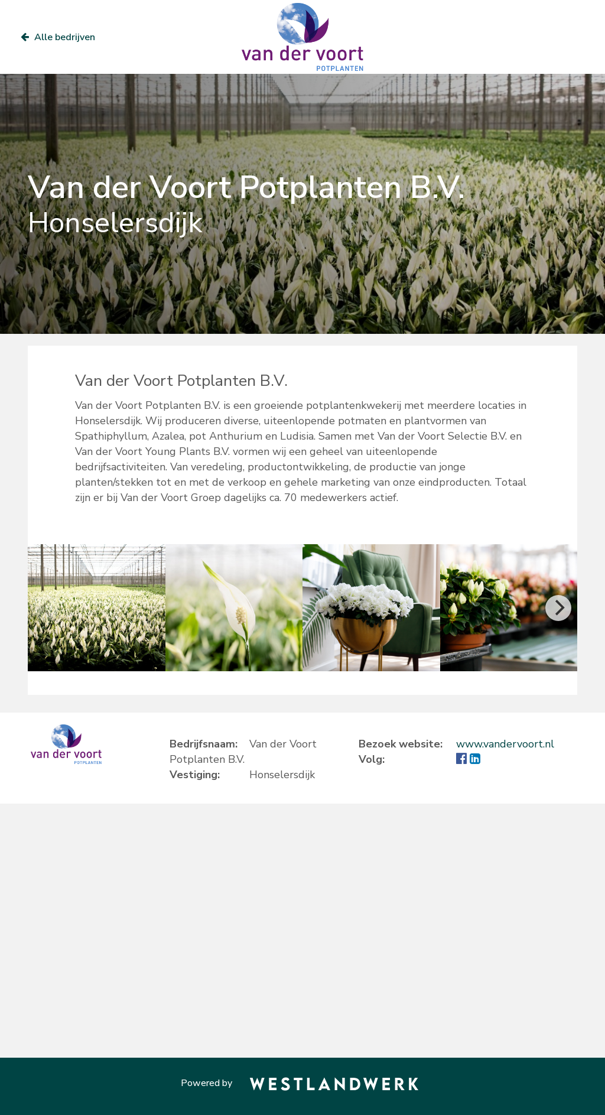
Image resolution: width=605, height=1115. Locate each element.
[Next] (558, 608)
